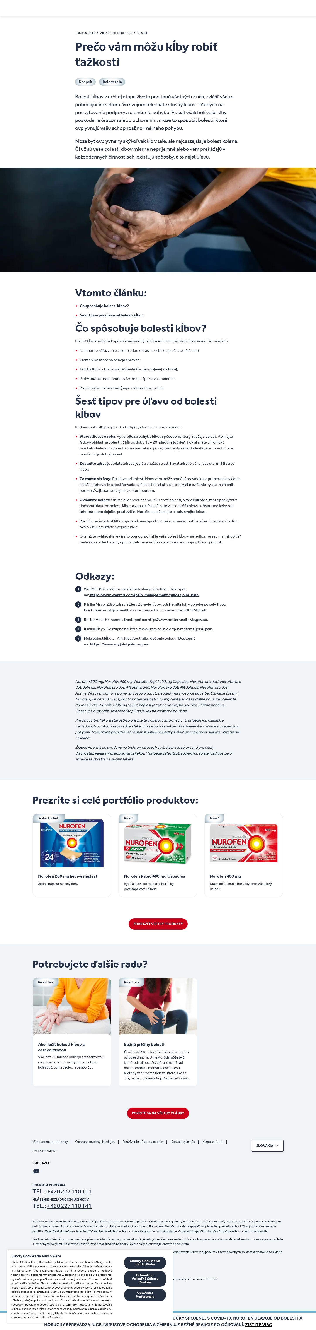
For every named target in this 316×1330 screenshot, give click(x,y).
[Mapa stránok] (214, 1142)
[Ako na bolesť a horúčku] (151, 8)
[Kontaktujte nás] (184, 1142)
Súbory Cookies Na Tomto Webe (145, 1262)
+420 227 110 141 (69, 1205)
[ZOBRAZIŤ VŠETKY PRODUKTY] (158, 924)
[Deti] (185, 8)
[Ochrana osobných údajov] (97, 1142)
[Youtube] (36, 1171)
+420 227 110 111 (69, 1191)
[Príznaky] (108, 7)
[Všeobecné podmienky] (51, 1142)
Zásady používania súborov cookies (85, 1308)
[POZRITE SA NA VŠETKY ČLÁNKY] (158, 1113)
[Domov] (47, 7)
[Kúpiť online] (230, 8)
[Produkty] (203, 8)
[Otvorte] (281, 7)
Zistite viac (258, 1324)
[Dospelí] (85, 82)
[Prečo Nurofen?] (46, 1151)
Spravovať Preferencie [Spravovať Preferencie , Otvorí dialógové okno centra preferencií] (145, 1295)
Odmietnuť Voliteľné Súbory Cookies (145, 1278)
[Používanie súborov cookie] (144, 1142)
